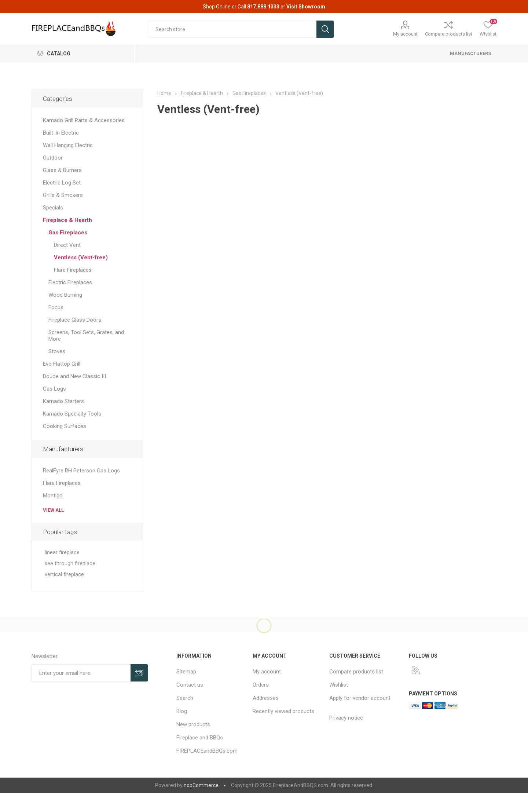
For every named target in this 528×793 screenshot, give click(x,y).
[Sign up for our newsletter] (81, 672)
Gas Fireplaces (67, 232)
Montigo (53, 495)
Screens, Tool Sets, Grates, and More (86, 335)
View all (53, 510)
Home (164, 93)
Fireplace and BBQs (199, 737)
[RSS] (416, 670)
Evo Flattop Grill (61, 364)
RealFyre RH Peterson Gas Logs (81, 470)
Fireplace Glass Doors (74, 320)
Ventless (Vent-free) (81, 257)
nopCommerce (201, 785)
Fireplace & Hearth (67, 220)
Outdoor (53, 157)
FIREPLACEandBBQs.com (207, 751)
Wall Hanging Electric (68, 145)
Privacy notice (346, 718)
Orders (261, 684)
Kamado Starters (63, 401)
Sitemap (186, 671)
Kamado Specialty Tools (72, 413)
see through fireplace (70, 563)
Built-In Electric (61, 132)
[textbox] (232, 29)
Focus (55, 307)
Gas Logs (54, 388)
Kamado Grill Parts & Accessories (84, 120)
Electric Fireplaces (70, 282)
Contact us (189, 684)
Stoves (56, 351)
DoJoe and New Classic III (74, 376)
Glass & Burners (62, 170)
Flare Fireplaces (73, 270)
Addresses (266, 698)
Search (184, 698)
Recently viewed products (283, 711)
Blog (181, 711)
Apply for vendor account (359, 698)
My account (405, 34)
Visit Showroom (305, 7)
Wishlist (338, 684)
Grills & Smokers (63, 195)
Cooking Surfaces (64, 426)
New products (193, 724)
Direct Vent (67, 245)
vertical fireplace (64, 574)
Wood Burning (65, 295)
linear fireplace (62, 552)
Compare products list (448, 34)
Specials (53, 207)
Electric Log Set (62, 182)
